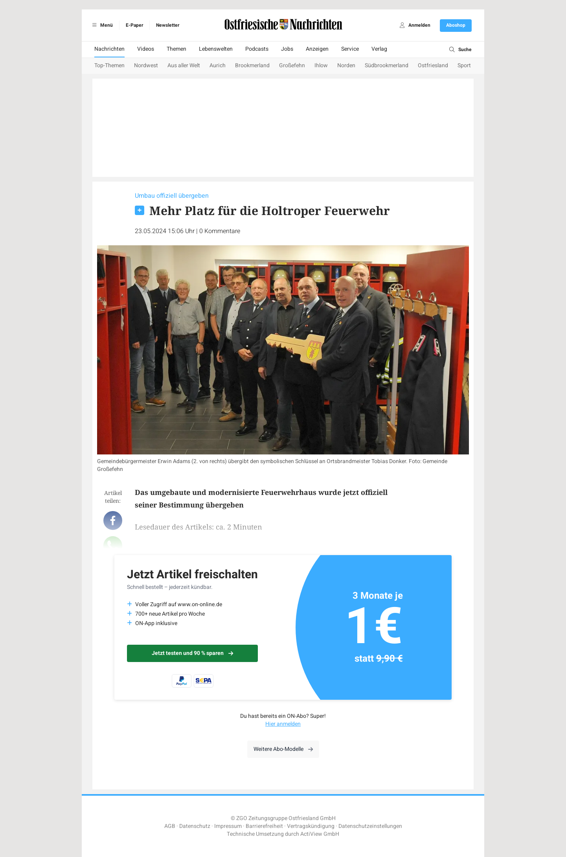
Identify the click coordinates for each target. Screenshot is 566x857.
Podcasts (256, 49)
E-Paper (134, 25)
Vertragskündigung (310, 826)
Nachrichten (109, 49)
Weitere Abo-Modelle (283, 749)
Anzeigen (317, 49)
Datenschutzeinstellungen (370, 826)
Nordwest (146, 65)
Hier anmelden (283, 724)
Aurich (217, 65)
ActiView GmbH (319, 834)
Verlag (379, 49)
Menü (101, 25)
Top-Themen (109, 65)
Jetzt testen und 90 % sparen (192, 653)
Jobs (287, 49)
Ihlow (321, 65)
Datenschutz (194, 826)
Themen (176, 49)
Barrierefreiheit (264, 826)
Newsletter (167, 25)
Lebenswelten (216, 49)
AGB (169, 826)
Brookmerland (252, 65)
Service (350, 49)
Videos (145, 49)
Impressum (228, 826)
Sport (464, 65)
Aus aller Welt (183, 65)
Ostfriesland (433, 65)
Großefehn (292, 65)
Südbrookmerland (386, 65)
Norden (346, 65)
